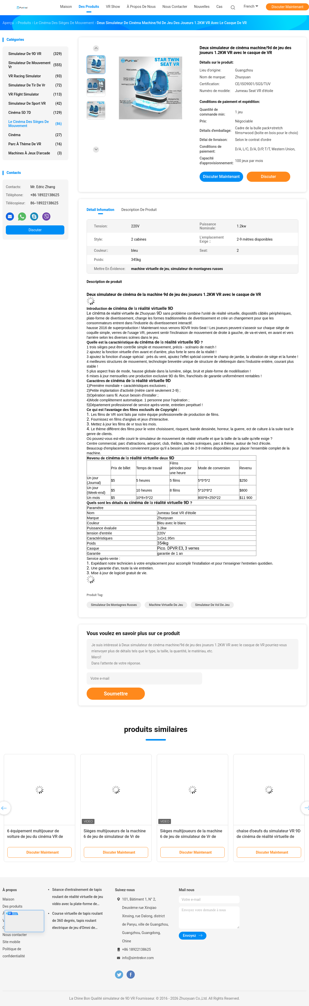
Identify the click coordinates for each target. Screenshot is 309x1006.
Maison (8, 899)
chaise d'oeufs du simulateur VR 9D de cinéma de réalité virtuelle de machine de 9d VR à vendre (268, 837)
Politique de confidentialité (14, 952)
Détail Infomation (100, 210)
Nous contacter (15, 935)
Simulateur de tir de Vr (35, 85)
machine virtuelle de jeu (166, 605)
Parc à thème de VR (35, 144)
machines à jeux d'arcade (35, 153)
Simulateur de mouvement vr (35, 65)
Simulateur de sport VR (35, 103)
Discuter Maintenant (287, 7)
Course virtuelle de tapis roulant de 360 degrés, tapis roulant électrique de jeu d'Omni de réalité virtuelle (77, 921)
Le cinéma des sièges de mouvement (35, 124)
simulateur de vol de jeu (212, 605)
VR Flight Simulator (35, 94)
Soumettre (116, 694)
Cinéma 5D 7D (35, 112)
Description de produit (139, 210)
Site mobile (11, 942)
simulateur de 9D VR (35, 53)
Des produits (13, 906)
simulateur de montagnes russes (114, 605)
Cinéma (35, 134)
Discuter (35, 230)
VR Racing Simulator (35, 76)
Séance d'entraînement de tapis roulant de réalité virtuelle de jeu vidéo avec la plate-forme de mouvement (77, 897)
